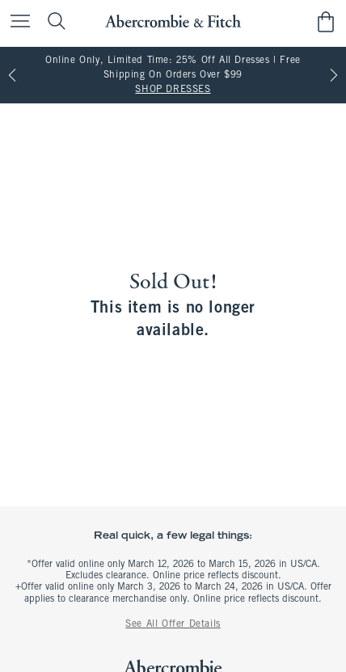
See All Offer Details (173, 624)
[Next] (334, 75)
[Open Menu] (16, 22)
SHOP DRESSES (172, 89)
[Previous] (12, 75)
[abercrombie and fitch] (172, 21)
